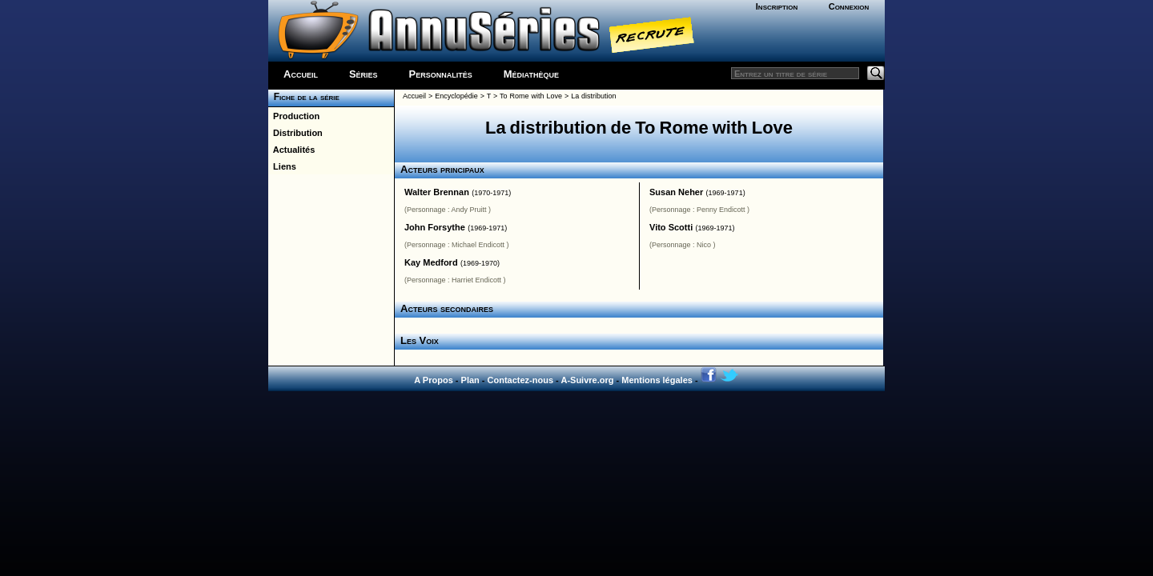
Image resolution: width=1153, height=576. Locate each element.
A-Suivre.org (586, 380)
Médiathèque (531, 74)
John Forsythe (434, 227)
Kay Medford (431, 262)
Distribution (295, 133)
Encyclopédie (456, 96)
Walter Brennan (436, 192)
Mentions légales (657, 380)
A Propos (433, 380)
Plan (470, 380)
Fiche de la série (303, 96)
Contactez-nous (521, 380)
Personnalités (440, 74)
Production (293, 116)
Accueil (300, 74)
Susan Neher (676, 192)
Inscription (776, 6)
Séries (363, 74)
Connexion (849, 6)
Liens (282, 166)
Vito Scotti (671, 227)
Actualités (291, 149)
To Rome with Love (531, 96)
